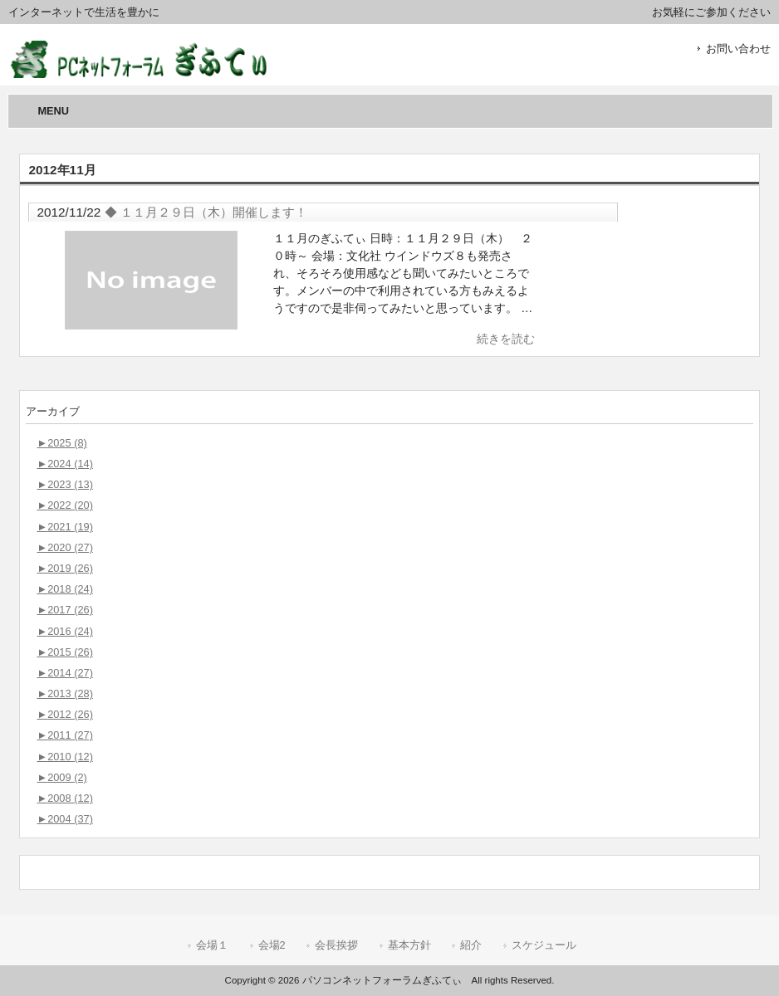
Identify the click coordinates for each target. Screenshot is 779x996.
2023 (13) (64, 484)
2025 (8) (61, 443)
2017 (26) (64, 609)
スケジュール (544, 945)
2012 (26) (64, 714)
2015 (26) (64, 652)
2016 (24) (64, 631)
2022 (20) (64, 505)
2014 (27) (64, 672)
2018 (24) (64, 589)
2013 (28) (64, 693)
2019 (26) (64, 568)
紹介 (471, 945)
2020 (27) (64, 547)
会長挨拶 (336, 945)
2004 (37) (64, 819)
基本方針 (409, 945)
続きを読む (506, 338)
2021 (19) (64, 526)
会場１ (212, 945)
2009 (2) (61, 777)
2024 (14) (64, 463)
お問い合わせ (738, 48)
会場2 (272, 945)
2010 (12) (64, 756)
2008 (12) (64, 798)
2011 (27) (64, 735)
